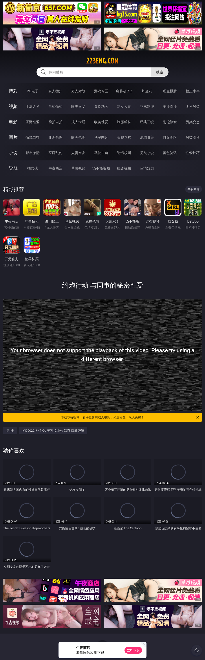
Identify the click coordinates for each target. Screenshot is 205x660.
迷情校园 (124, 152)
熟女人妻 (124, 106)
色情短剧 (147, 168)
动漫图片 (101, 137)
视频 (13, 106)
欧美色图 (78, 137)
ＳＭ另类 (193, 106)
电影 (13, 122)
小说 (13, 153)
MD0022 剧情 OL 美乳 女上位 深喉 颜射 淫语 (53, 430)
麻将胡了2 (124, 91)
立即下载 (133, 650)
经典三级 (147, 121)
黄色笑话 (170, 152)
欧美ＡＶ (78, 106)
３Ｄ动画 (101, 106)
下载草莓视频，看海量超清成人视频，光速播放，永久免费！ (130, 417)
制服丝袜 (124, 121)
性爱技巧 (193, 152)
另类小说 (147, 152)
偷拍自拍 (55, 121)
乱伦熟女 (170, 121)
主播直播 (170, 106)
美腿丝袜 (124, 137)
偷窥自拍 (33, 137)
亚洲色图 (55, 137)
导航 (13, 168)
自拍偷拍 (55, 106)
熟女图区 (170, 137)
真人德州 (55, 91)
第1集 (10, 430)
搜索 (159, 72)
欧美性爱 (101, 121)
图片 (13, 137)
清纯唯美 (147, 137)
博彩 (13, 91)
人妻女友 (78, 152)
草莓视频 (78, 168)
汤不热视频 (101, 168)
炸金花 (147, 91)
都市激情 (33, 152)
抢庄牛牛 (193, 91)
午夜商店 (55, 168)
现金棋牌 (170, 91)
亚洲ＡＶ (33, 106)
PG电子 (32, 91)
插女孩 (32, 168)
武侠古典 (101, 152)
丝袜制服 (147, 106)
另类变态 (193, 121)
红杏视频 (124, 168)
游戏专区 (101, 91)
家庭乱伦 (55, 152)
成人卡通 (78, 121)
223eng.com (102, 60)
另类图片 (193, 137)
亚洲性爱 (33, 121)
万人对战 (78, 91)
